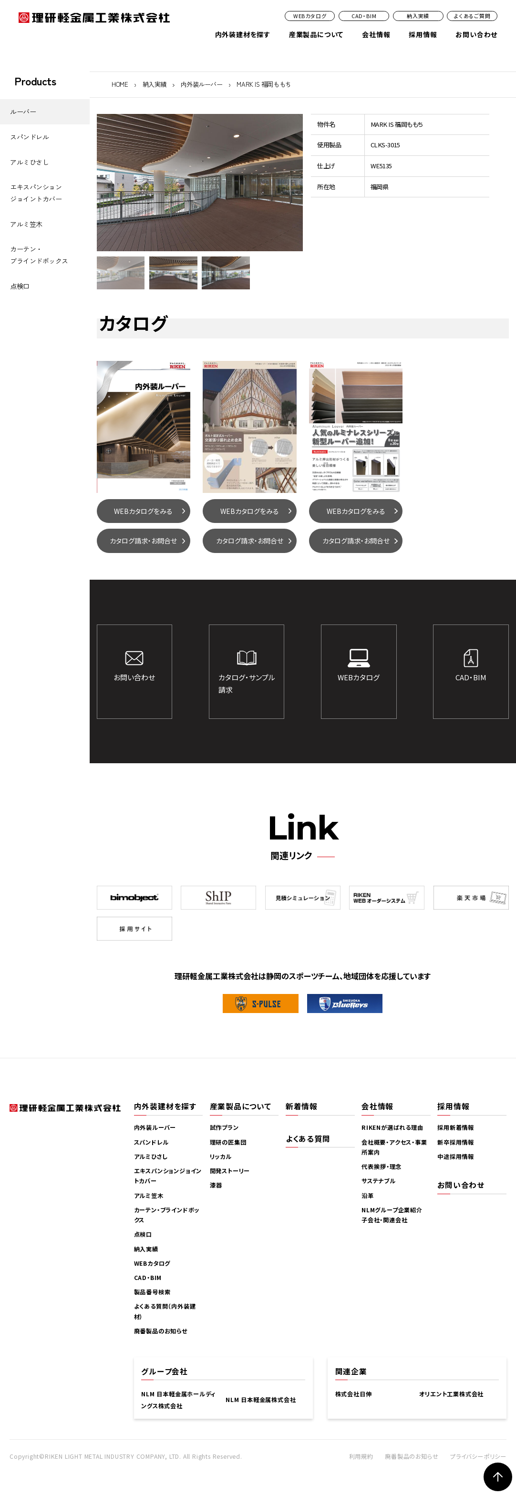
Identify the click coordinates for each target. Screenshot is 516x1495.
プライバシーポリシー (478, 1456)
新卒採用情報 (455, 1142)
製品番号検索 (152, 1292)
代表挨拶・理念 (381, 1166)
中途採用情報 (455, 1156)
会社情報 (376, 34)
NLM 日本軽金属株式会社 (261, 1399)
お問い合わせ (476, 34)
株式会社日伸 (353, 1394)
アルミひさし (29, 162)
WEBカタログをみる (143, 511)
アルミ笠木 (26, 224)
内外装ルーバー (202, 84)
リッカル (221, 1156)
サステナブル (378, 1181)
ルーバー (23, 111)
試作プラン (224, 1127)
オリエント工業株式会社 (451, 1394)
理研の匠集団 (228, 1142)
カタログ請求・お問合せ (143, 540)
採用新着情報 (455, 1127)
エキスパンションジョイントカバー (36, 193)
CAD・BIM (364, 16)
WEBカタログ (310, 16)
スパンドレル (29, 137)
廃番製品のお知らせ (160, 1331)
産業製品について (316, 34)
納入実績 (418, 16)
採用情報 (423, 34)
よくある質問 (308, 1138)
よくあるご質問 (472, 16)
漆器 (216, 1185)
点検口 (20, 286)
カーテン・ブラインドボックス (39, 255)
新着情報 (302, 1106)
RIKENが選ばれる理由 (392, 1127)
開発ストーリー (230, 1171)
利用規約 (361, 1456)
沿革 (367, 1195)
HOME (120, 84)
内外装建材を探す (242, 34)
